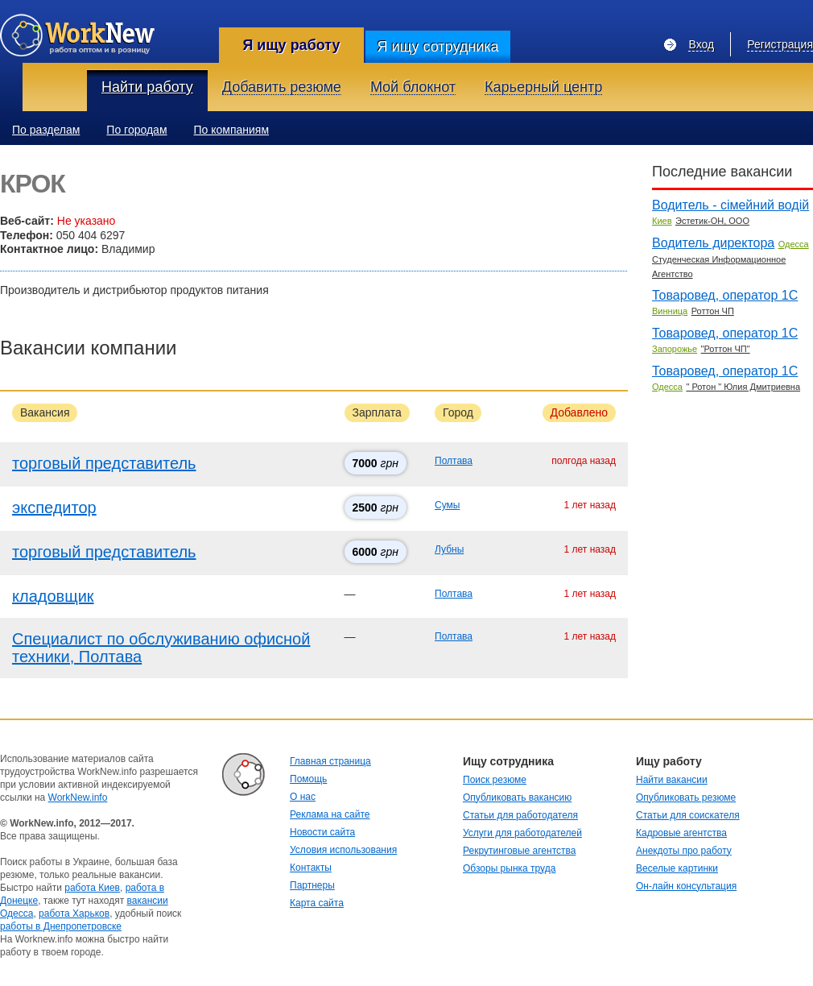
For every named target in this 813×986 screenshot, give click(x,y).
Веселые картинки (677, 868)
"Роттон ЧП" (725, 349)
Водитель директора (713, 243)
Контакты (311, 867)
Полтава (454, 460)
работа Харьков (74, 913)
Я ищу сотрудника (437, 47)
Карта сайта (317, 903)
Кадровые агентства (681, 833)
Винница (669, 311)
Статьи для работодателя (520, 815)
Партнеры (312, 885)
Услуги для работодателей (522, 833)
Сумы (447, 505)
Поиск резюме (494, 779)
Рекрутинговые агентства (519, 850)
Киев (662, 221)
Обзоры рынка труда (509, 868)
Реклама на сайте (330, 814)
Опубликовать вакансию (517, 797)
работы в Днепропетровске (61, 926)
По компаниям (232, 129)
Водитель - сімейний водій (730, 205)
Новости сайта (322, 832)
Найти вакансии (672, 779)
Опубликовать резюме (686, 797)
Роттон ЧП (712, 311)
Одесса (793, 244)
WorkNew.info (78, 797)
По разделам (46, 129)
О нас (303, 796)
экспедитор (54, 507)
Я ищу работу (291, 45)
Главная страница (330, 761)
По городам (136, 129)
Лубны (449, 549)
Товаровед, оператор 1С (725, 295)
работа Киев (92, 887)
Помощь (308, 779)
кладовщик (53, 596)
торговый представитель (104, 463)
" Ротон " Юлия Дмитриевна (743, 387)
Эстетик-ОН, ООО (712, 221)
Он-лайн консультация (686, 886)
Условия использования (343, 850)
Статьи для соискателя (688, 815)
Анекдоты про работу (684, 850)
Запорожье (674, 349)
